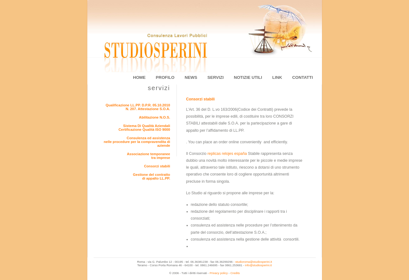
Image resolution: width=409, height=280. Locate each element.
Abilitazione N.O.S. (154, 117)
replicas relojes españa (227, 153)
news (191, 77)
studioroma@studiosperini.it (253, 261)
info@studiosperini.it (258, 265)
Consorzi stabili (157, 166)
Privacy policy (219, 273)
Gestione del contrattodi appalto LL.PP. (151, 176)
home (139, 77)
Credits (235, 273)
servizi (215, 77)
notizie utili (248, 77)
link (277, 77)
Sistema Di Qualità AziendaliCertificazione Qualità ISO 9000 (144, 127)
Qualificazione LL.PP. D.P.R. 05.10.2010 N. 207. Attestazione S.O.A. (137, 107)
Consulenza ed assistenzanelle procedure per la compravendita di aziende (137, 141)
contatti (302, 77)
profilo (165, 77)
